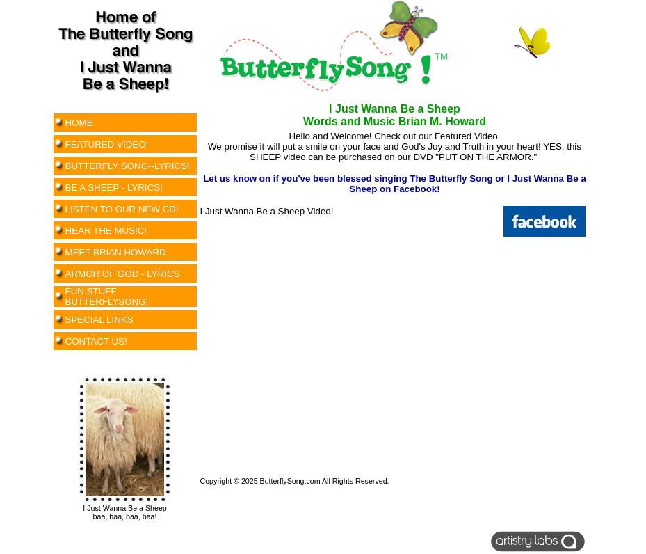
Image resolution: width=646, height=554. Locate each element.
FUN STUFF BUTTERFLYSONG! (107, 296)
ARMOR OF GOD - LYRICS (122, 274)
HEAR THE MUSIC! (106, 230)
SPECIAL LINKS (99, 320)
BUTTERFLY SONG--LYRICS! (127, 166)
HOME (79, 123)
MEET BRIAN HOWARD (115, 252)
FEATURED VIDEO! (107, 144)
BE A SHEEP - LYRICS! (114, 187)
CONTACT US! (96, 341)
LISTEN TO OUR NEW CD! (122, 209)
